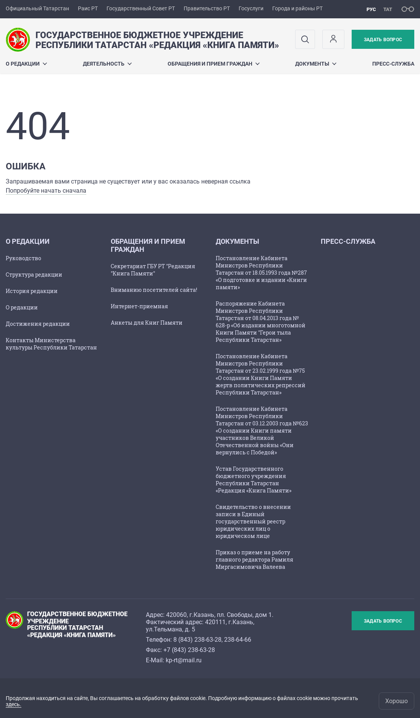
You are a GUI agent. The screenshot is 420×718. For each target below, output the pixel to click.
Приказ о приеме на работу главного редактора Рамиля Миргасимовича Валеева (254, 559)
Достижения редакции (38, 323)
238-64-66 (237, 639)
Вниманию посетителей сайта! (154, 289)
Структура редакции (34, 274)
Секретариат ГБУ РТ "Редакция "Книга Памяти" (153, 269)
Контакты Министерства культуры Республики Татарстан (51, 343)
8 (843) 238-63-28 (197, 639)
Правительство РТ (207, 8)
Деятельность (107, 64)
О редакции (22, 307)
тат (387, 9)
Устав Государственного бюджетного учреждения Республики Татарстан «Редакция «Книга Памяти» (253, 479)
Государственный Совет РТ (141, 8)
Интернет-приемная (139, 306)
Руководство (23, 258)
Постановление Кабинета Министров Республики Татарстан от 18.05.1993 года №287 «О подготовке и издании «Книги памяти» (261, 272)
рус (371, 9)
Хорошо (396, 701)
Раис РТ (88, 8)
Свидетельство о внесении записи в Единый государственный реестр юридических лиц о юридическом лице (253, 521)
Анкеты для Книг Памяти (147, 322)
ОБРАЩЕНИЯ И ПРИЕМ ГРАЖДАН (214, 64)
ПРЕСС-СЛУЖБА (393, 64)
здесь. (13, 704)
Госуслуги (251, 8)
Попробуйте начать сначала (46, 190)
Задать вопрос (383, 39)
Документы (315, 64)
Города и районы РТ (297, 8)
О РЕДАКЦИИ (26, 64)
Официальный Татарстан (37, 8)
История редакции (32, 291)
